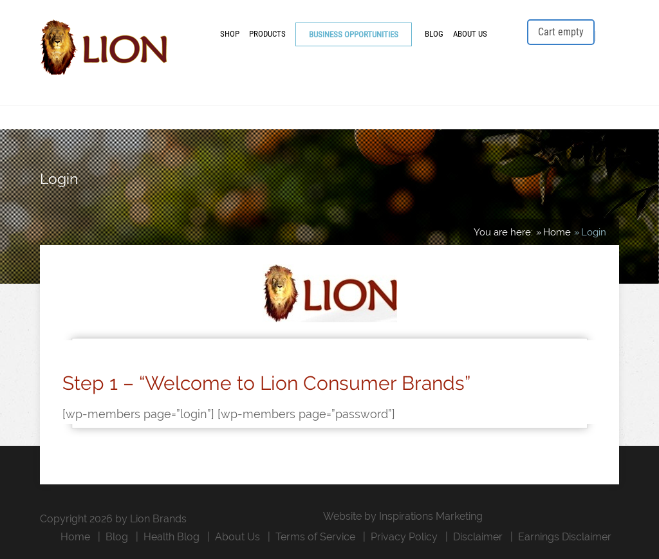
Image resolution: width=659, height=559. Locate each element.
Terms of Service (315, 537)
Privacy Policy (404, 537)
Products (267, 34)
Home (75, 537)
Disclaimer (478, 537)
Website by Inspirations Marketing (403, 516)
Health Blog (172, 537)
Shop (229, 34)
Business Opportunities (353, 34)
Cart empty (561, 32)
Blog (434, 34)
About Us (470, 34)
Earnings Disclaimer (564, 537)
